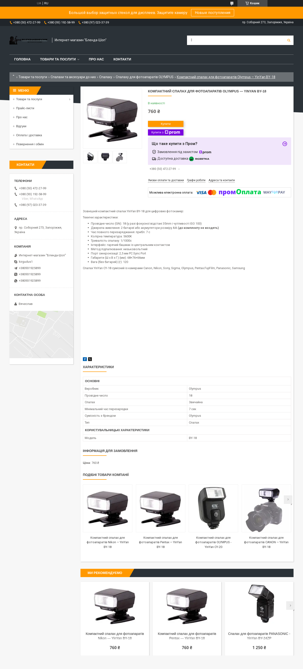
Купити (166, 124)
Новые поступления (212, 12)
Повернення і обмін (30, 144)
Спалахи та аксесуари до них (73, 77)
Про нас (96, 59)
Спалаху (105, 77)
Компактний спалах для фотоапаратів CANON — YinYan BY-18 (266, 542)
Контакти (122, 59)
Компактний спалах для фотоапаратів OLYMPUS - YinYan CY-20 (213, 542)
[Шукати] (289, 40)
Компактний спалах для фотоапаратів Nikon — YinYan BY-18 (108, 542)
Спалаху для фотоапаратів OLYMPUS (145, 77)
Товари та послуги (58, 59)
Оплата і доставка (29, 135)
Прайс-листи (25, 108)
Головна (22, 59)
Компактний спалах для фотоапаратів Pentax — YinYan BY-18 (160, 542)
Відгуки (21, 126)
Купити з (165, 132)
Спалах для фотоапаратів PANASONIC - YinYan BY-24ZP (259, 636)
